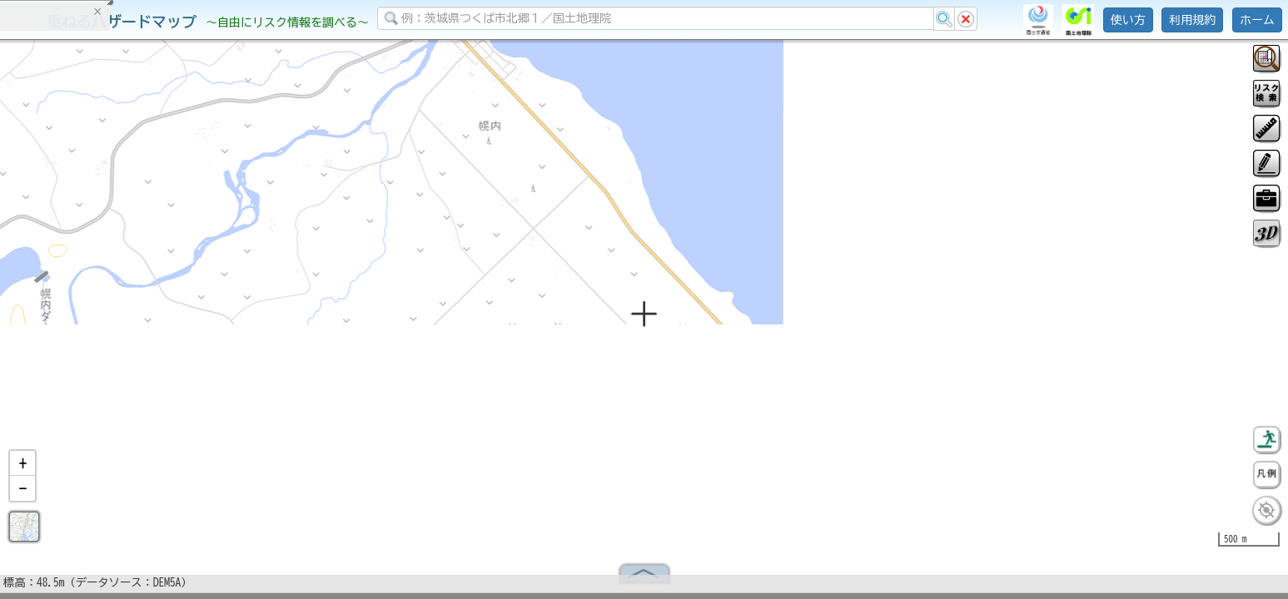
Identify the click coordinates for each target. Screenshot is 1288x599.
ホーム (1257, 20)
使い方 (1128, 20)
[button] (22, 470)
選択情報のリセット (176, 328)
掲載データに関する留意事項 (91, 283)
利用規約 (1192, 20)
